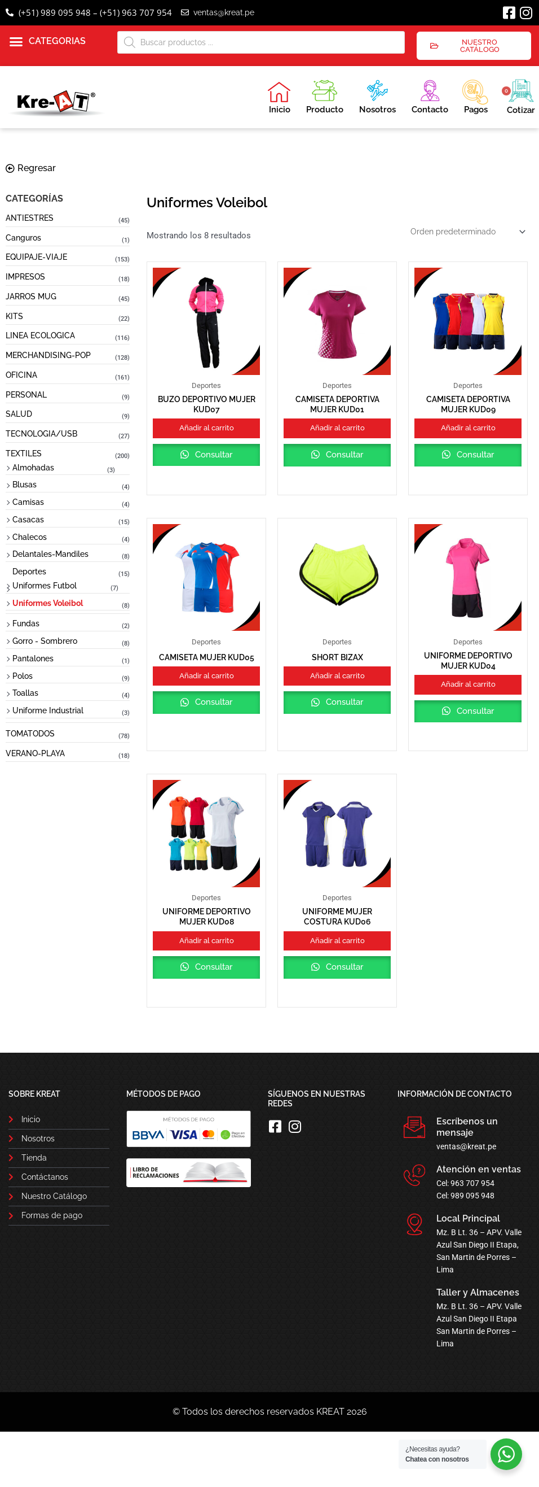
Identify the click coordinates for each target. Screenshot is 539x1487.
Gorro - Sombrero (44, 641)
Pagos (475, 95)
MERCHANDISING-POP (48, 355)
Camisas (28, 502)
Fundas (25, 623)
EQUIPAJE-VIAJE (36, 256)
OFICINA (21, 375)
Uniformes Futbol (44, 585)
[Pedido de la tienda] (465, 232)
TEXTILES (24, 453)
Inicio (279, 98)
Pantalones (33, 658)
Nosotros (377, 95)
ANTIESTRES (30, 218)
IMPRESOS (25, 276)
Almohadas (33, 467)
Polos (22, 676)
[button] (48, 42)
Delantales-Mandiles (50, 554)
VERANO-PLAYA (35, 753)
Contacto (430, 95)
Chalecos (29, 537)
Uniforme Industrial (47, 710)
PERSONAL (26, 394)
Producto (324, 95)
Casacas (28, 519)
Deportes (29, 571)
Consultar (206, 474)
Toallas (25, 692)
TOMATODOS (30, 733)
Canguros (23, 237)
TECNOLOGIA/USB (41, 433)
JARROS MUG (31, 296)
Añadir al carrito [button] (206, 434)
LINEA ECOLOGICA (40, 335)
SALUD (19, 413)
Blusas (24, 484)
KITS (14, 316)
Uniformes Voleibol (47, 603)
